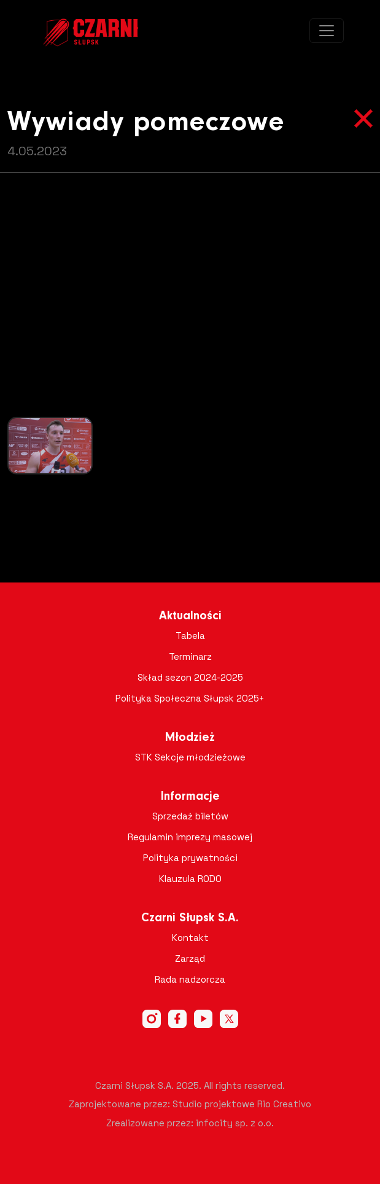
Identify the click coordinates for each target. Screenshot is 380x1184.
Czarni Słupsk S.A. (190, 918)
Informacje (190, 797)
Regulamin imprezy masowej (190, 837)
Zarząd (190, 958)
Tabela (190, 635)
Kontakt (190, 937)
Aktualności (190, 616)
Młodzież (190, 738)
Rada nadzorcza (190, 979)
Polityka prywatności (190, 858)
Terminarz (190, 656)
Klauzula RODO (190, 878)
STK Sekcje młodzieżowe (190, 757)
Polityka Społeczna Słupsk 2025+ (190, 698)
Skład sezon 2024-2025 (190, 677)
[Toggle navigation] (326, 30)
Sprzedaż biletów (190, 816)
